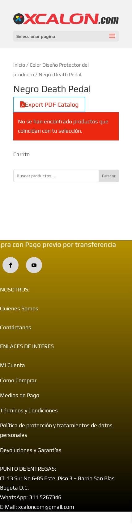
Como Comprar (18, 380)
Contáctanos (15, 327)
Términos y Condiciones (29, 410)
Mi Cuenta (12, 365)
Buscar (109, 175)
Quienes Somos (19, 308)
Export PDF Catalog (49, 104)
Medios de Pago (19, 395)
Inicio (19, 65)
